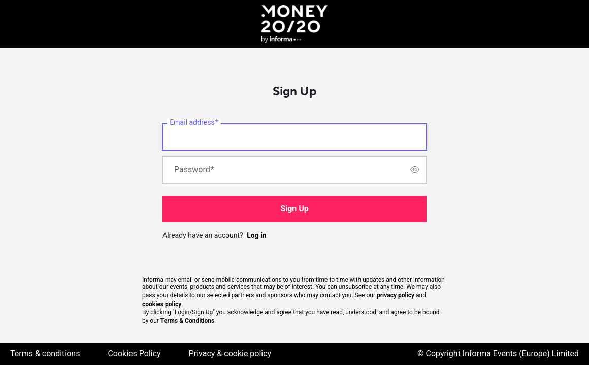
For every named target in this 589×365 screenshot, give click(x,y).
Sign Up (294, 208)
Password (194, 169)
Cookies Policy (134, 353)
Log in (257, 235)
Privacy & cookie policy (230, 353)
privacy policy (395, 295)
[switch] (415, 170)
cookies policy (161, 304)
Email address (194, 122)
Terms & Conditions (187, 320)
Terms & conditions (45, 353)
